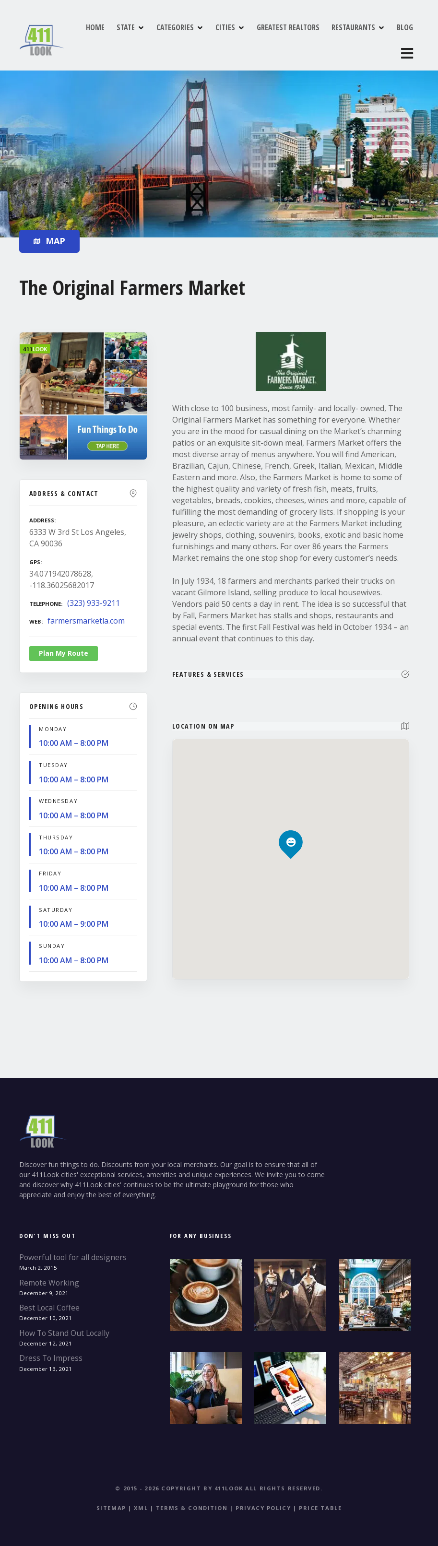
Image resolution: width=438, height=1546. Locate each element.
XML (141, 1498)
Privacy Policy (263, 1498)
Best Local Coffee (49, 1298)
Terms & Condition (192, 1498)
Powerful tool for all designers (73, 1248)
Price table (320, 1498)
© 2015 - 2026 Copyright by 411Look (179, 1479)
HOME (104, 38)
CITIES (235, 38)
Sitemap (111, 1498)
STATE (135, 38)
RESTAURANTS (363, 38)
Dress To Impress (51, 1349)
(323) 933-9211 (93, 594)
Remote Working (49, 1273)
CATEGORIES (184, 38)
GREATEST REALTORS (297, 38)
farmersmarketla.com (86, 611)
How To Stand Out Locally (64, 1324)
